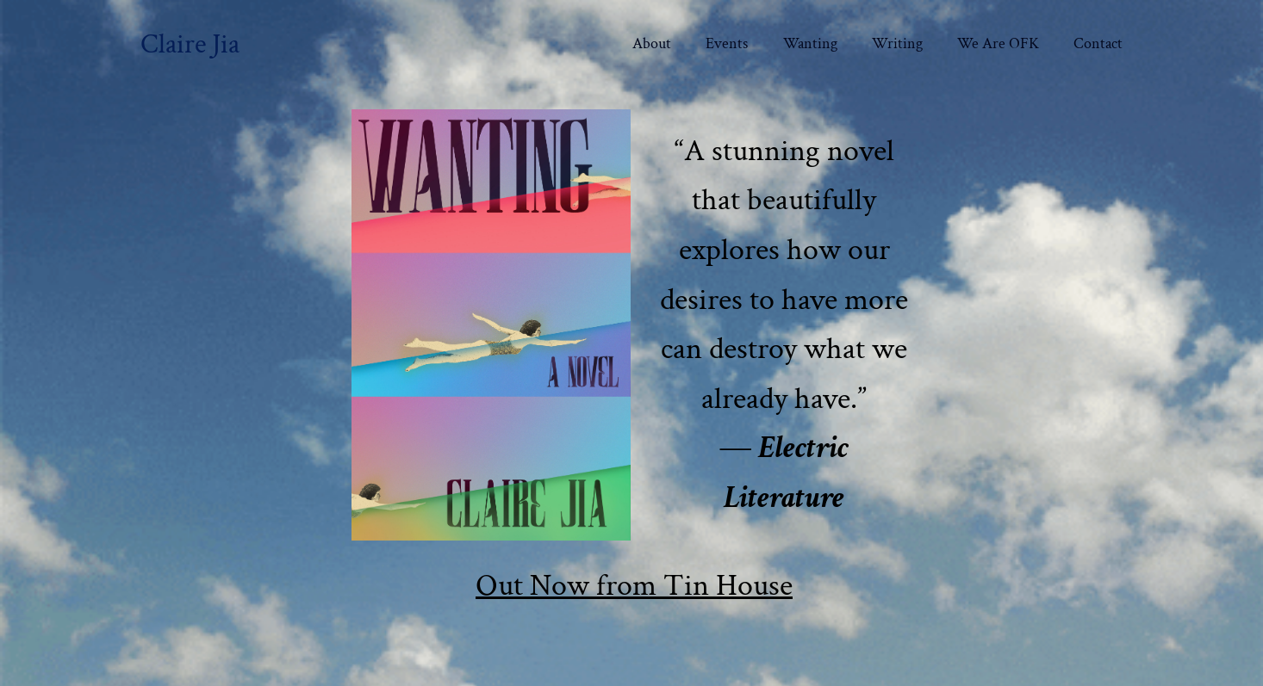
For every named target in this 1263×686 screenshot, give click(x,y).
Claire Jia (190, 44)
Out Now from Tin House (634, 585)
